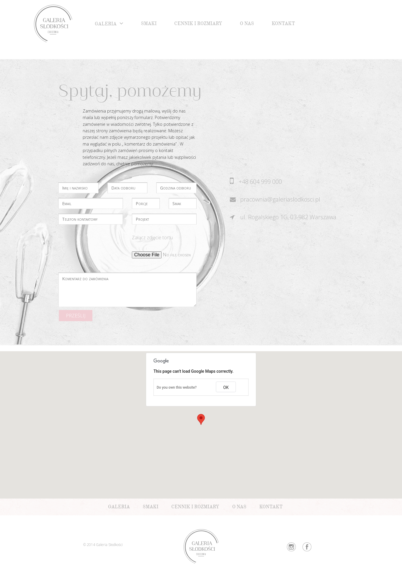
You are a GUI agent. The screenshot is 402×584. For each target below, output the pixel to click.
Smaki (149, 24)
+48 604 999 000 (260, 182)
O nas (247, 24)
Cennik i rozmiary (198, 24)
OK (226, 387)
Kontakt (283, 24)
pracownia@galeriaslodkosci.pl (280, 199)
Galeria (106, 24)
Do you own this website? (177, 387)
